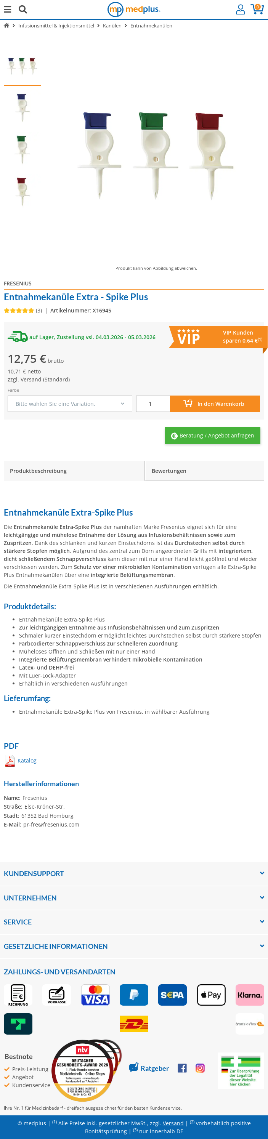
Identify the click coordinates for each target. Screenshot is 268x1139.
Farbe (13, 390)
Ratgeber (149, 1068)
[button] (240, 9)
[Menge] (153, 404)
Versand (31, 379)
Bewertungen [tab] (169, 470)
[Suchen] (23, 9)
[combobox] (70, 404)
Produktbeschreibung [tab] (38, 470)
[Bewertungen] (23, 310)
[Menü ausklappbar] (7, 9)
